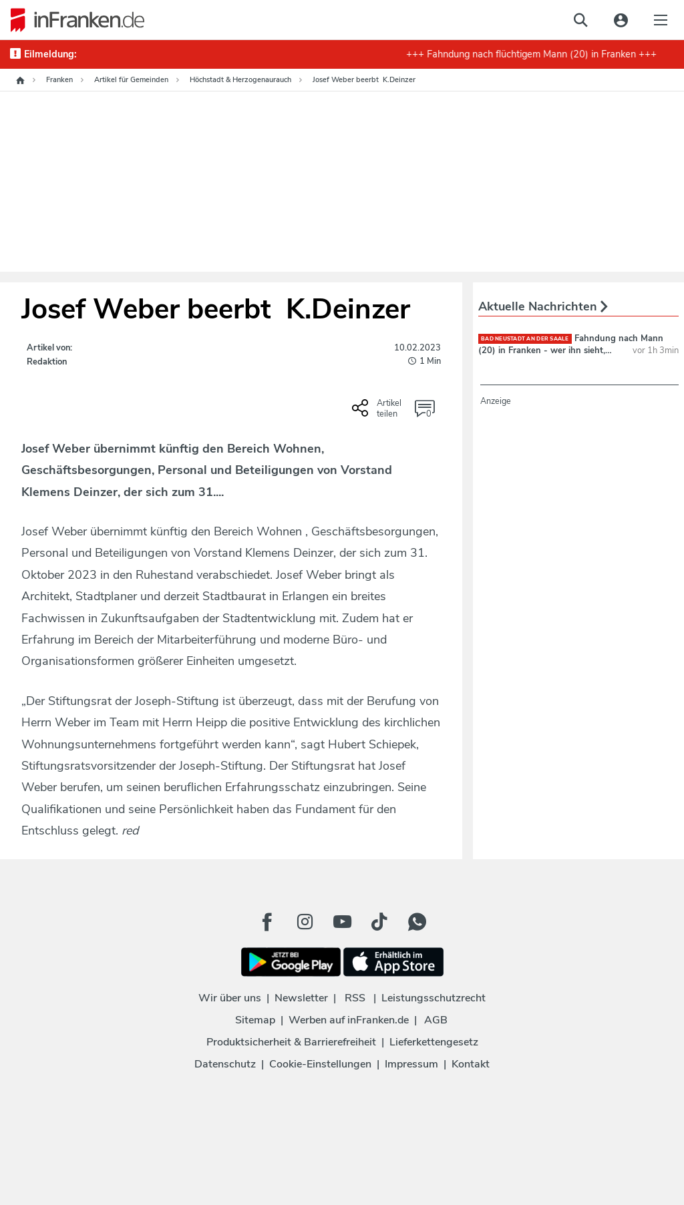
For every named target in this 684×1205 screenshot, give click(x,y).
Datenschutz (225, 1064)
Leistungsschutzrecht (433, 998)
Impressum (411, 1064)
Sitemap (255, 1020)
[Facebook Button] (267, 922)
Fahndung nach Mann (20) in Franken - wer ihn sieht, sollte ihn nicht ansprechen (570, 350)
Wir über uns (229, 998)
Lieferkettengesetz (433, 1042)
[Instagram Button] (305, 922)
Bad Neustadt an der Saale (525, 338)
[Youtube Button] (342, 922)
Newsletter (301, 998)
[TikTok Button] (379, 922)
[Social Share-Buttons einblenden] (378, 413)
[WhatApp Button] (417, 922)
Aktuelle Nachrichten (543, 306)
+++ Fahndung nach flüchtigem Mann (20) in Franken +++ (536, 54)
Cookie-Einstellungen (320, 1064)
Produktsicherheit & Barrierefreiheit (291, 1042)
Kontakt (471, 1064)
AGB (436, 1020)
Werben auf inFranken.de (349, 1020)
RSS (355, 998)
